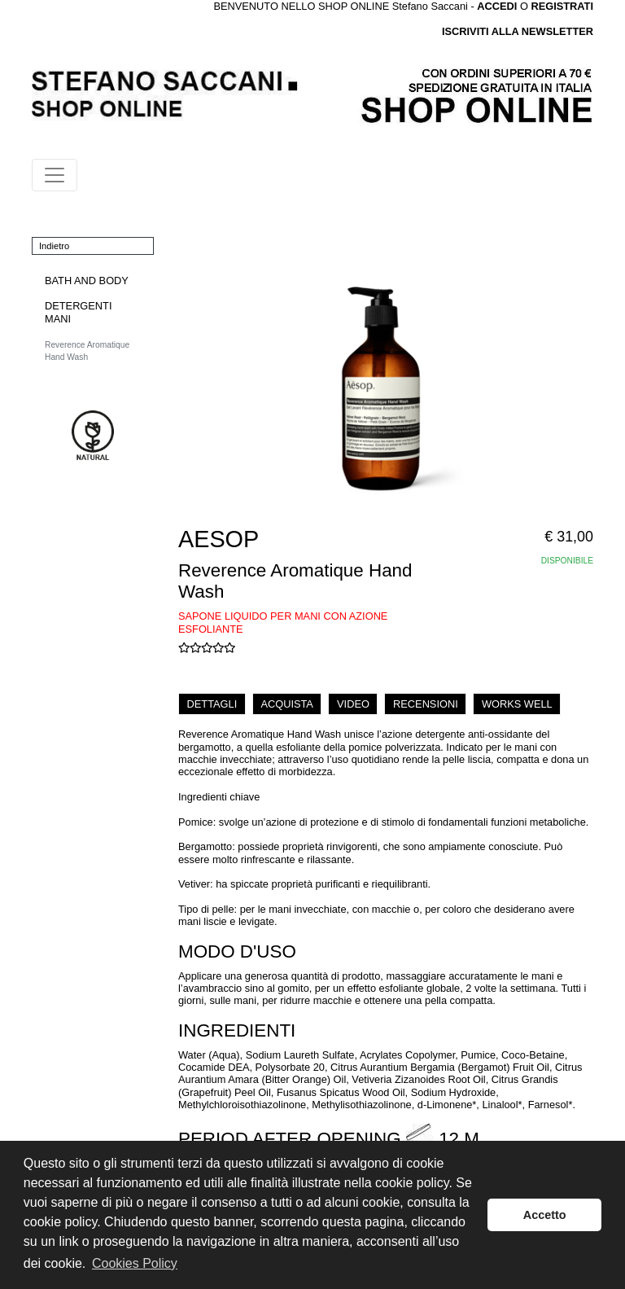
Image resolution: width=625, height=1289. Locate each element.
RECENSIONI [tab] (425, 704)
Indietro (54, 246)
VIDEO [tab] (353, 704)
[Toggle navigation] (54, 175)
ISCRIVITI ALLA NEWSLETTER (517, 31)
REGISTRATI (562, 6)
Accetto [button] (544, 1214)
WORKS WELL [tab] (517, 704)
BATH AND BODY (87, 280)
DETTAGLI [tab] (212, 704)
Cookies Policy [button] (134, 1263)
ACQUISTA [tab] (286, 704)
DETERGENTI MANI (78, 312)
